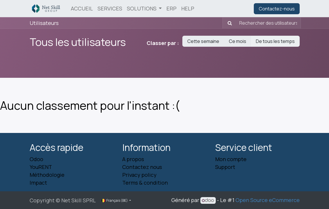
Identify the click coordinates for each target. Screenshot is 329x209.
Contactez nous (142, 166)
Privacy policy (139, 174)
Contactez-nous (277, 9)
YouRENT (41, 166)
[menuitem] (82, 8)
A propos (133, 159)
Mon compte (231, 159)
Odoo (36, 159)
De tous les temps (275, 41)
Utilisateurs (44, 22)
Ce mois (237, 41)
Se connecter (232, 9)
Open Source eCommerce (267, 200)
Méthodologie (47, 174)
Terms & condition (145, 182)
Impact (38, 182)
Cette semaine (203, 41)
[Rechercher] (228, 22)
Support (225, 166)
